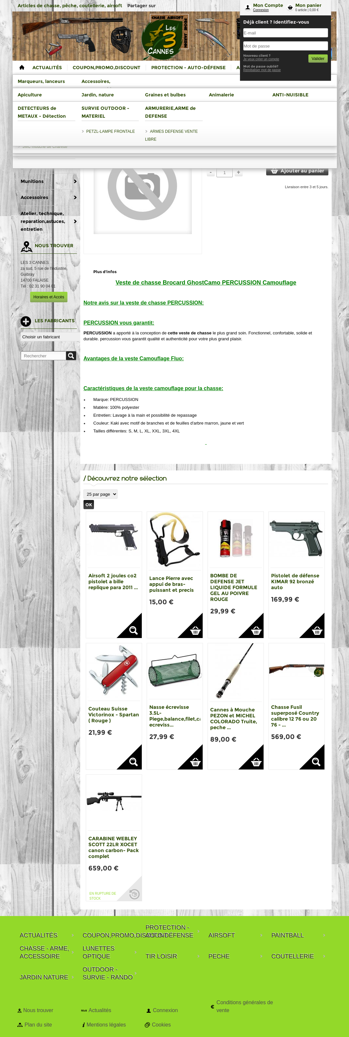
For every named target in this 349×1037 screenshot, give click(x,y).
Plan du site (38, 1024)
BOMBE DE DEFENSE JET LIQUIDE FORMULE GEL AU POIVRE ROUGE (233, 587)
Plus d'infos (105, 271)
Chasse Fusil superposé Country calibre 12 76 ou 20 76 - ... (295, 716)
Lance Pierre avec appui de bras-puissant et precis (171, 584)
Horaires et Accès (48, 297)
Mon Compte (268, 5)
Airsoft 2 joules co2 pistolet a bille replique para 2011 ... (113, 581)
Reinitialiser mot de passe (262, 70)
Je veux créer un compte (261, 59)
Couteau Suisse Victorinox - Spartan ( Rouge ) (113, 715)
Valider (318, 58)
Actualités (99, 1010)
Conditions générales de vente (244, 1006)
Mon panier (308, 5)
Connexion (261, 10)
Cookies (161, 1024)
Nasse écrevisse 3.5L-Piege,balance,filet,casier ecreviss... (180, 716)
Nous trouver (38, 1010)
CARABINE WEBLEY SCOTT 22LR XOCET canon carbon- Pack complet (113, 847)
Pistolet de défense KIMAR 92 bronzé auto (295, 581)
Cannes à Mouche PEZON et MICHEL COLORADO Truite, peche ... (233, 718)
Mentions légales (106, 1024)
